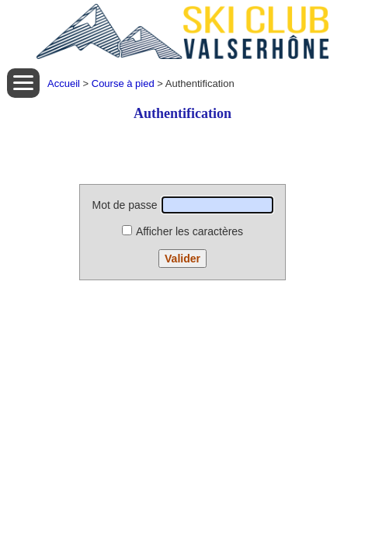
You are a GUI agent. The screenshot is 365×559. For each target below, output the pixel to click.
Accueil (63, 83)
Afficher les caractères (182, 231)
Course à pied (123, 83)
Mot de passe (182, 205)
